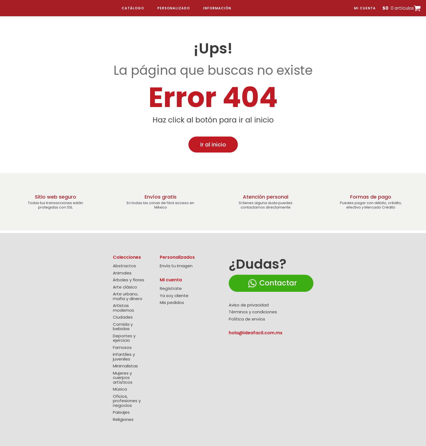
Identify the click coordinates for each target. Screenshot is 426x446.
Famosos (122, 347)
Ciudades (123, 317)
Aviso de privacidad (249, 305)
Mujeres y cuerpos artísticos (122, 378)
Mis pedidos (172, 302)
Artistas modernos (123, 308)
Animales (122, 273)
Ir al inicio (213, 144)
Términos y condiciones (253, 312)
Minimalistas (125, 366)
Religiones (123, 419)
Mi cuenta (365, 8)
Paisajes (121, 412)
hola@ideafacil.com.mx (256, 333)
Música (120, 389)
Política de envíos (247, 319)
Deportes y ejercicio (124, 338)
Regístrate (171, 288)
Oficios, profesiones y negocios (127, 401)
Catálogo (133, 8)
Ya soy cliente (174, 295)
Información (217, 8)
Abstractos (124, 266)
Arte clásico (125, 287)
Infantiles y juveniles (124, 356)
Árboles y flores (128, 280)
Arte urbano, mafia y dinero (127, 296)
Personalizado (173, 8)
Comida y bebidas (123, 326)
